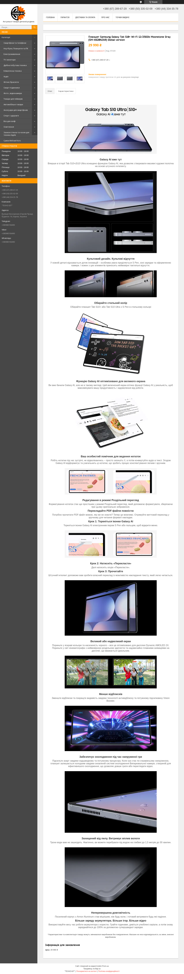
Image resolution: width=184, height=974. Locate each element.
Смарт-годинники (12, 87)
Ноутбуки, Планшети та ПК (16, 48)
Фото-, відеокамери (13, 93)
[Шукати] (34, 27)
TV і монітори (10, 59)
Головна (50, 17)
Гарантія (65, 17)
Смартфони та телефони (15, 43)
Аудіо (6, 76)
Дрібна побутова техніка (15, 65)
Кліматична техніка (13, 71)
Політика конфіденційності (108, 971)
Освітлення (9, 127)
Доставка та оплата (85, 17)
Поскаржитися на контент (86, 971)
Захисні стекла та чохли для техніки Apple (16, 133)
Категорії (6, 37)
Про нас (105, 17)
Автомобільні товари (13, 104)
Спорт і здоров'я (11, 115)
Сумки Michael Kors (12, 140)
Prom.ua (105, 966)
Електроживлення (12, 54)
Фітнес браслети (11, 82)
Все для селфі (10, 121)
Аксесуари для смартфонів (16, 110)
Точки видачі (122, 17)
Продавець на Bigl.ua (92, 969)
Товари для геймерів (13, 99)
